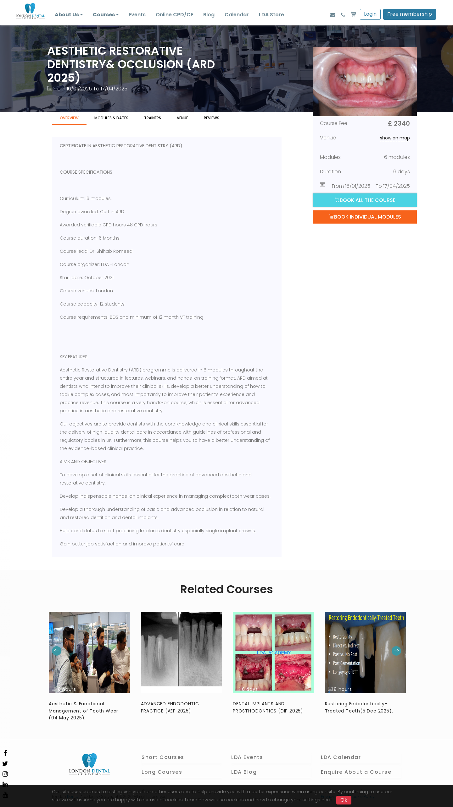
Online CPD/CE (174, 14)
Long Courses (162, 772)
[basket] (353, 15)
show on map (395, 138)
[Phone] (343, 15)
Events (137, 14)
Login (370, 14)
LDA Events (247, 757)
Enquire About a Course (356, 772)
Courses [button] (104, 14)
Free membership (409, 14)
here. (326, 800)
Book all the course (365, 200)
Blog (209, 14)
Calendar (237, 14)
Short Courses (163, 757)
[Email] (332, 15)
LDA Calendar (341, 757)
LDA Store (271, 14)
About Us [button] (67, 14)
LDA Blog (244, 772)
